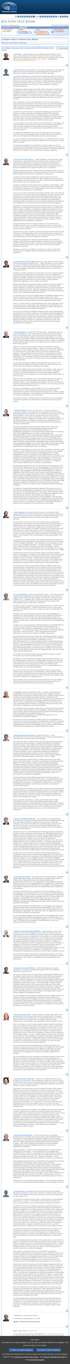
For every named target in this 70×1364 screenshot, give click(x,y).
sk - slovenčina (61, 16)
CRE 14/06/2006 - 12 (25, 33)
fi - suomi (65, 16)
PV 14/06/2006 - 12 (24, 31)
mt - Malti (49, 16)
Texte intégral (31, 21)
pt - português (56, 16)
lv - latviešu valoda (43, 16)
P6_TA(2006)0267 (59, 31)
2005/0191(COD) (14, 25)
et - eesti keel (27, 16)
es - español (18, 16)
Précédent (13, 21)
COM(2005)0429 (41, 59)
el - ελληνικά (29, 16)
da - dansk (22, 16)
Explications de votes (43, 34)
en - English (31, 16)
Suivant (20, 21)
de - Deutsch (25, 16)
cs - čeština (20, 16)
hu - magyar (47, 16)
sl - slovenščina (63, 16)
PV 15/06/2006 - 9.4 (42, 31)
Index (5, 21)
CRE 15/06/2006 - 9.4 (42, 33)
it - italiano (40, 16)
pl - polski (54, 16)
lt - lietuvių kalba (45, 16)
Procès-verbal (63, 48)
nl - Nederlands (52, 16)
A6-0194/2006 (6, 31)
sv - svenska (67, 16)
